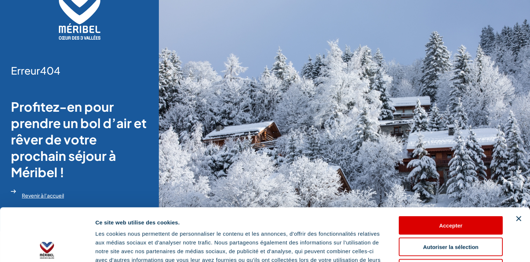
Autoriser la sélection (451, 194)
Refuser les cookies (451, 216)
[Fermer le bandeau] (518, 165)
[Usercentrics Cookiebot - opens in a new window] (47, 247)
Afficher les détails (400, 248)
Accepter (450, 173)
